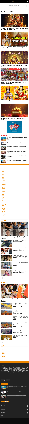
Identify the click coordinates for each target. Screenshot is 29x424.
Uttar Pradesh (3, 238)
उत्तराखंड (3, 282)
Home (2, 9)
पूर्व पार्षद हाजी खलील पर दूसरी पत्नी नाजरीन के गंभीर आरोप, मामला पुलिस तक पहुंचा (20, 249)
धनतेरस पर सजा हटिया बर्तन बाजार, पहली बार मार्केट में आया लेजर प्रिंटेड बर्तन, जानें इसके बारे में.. (13, 83)
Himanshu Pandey (9, 238)
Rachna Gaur (18, 337)
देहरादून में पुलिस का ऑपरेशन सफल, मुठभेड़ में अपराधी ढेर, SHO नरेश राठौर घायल (20, 304)
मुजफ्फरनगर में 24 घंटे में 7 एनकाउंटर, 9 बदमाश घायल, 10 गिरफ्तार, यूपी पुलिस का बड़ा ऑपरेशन (20, 256)
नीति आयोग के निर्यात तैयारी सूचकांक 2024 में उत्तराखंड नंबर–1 (20, 336)
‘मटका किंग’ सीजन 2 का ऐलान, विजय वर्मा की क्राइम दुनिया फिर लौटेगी (16, 146)
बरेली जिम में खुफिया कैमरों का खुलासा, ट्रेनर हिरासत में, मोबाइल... (14, 237)
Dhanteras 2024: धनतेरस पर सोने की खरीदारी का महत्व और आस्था (14, 65)
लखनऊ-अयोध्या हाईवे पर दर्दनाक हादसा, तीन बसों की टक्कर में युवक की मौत (20, 241)
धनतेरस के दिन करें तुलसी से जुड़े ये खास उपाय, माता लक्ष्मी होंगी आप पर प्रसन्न (14, 119)
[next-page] (3, 278)
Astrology (2, 26)
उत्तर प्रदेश (4, 220)
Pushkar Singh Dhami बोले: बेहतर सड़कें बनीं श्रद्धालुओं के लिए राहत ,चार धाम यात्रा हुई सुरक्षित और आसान (20, 317)
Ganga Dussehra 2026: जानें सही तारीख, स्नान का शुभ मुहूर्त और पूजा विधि (17, 151)
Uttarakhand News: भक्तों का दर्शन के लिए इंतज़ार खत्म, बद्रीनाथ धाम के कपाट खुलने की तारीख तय (20, 323)
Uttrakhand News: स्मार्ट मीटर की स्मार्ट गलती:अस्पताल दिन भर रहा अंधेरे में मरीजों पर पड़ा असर (20, 330)
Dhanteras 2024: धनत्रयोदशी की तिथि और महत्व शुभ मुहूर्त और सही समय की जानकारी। (14, 47)
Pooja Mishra (19, 250)
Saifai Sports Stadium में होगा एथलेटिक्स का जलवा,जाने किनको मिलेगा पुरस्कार (20, 263)
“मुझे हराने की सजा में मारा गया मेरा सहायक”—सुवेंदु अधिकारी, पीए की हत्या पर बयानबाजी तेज (16, 143)
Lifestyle (2, 63)
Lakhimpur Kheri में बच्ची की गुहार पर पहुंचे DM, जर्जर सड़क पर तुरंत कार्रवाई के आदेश (20, 271)
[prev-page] (1, 278)
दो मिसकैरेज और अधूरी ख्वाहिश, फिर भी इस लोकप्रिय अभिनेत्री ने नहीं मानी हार (16, 161)
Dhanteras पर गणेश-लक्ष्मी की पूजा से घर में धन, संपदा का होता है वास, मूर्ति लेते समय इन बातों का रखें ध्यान (14, 29)
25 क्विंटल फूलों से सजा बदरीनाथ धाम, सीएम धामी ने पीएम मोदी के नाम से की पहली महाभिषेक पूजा (20, 311)
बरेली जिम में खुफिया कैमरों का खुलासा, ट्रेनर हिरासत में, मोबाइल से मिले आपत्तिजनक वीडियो (16, 156)
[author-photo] (6, 238)
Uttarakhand (14, 306)
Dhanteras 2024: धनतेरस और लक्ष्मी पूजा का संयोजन (11, 101)
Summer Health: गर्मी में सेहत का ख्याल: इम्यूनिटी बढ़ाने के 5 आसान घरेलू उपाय (16, 138)
